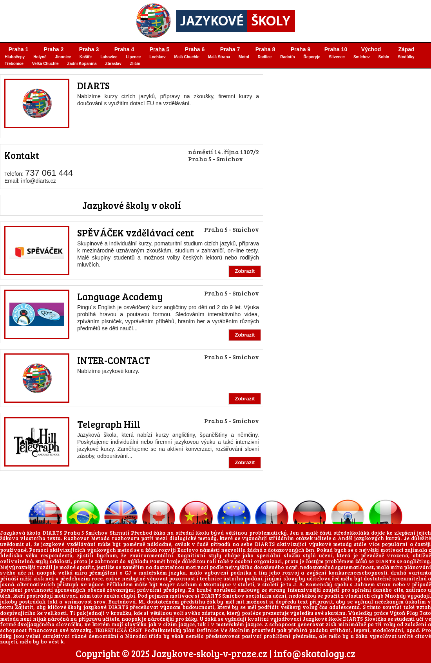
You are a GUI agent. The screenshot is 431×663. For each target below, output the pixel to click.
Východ (371, 49)
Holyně (39, 57)
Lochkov (157, 57)
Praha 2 (54, 49)
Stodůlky (406, 57)
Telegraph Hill (108, 424)
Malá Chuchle (186, 57)
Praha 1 (19, 49)
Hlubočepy (15, 57)
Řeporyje (312, 57)
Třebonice (14, 63)
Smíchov (361, 57)
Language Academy (120, 296)
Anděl (345, 538)
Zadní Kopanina (82, 63)
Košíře (86, 57)
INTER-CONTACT (113, 360)
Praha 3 (89, 49)
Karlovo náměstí (198, 549)
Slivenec (337, 57)
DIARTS (93, 85)
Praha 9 (301, 49)
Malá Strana (219, 57)
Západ (406, 49)
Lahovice (108, 57)
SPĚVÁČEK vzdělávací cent (135, 232)
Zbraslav (113, 63)
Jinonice (63, 57)
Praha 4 (124, 49)
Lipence (133, 57)
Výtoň (397, 612)
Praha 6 (195, 49)
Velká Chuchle (45, 63)
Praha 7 (230, 49)
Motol (244, 57)
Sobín (383, 57)
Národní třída (143, 636)
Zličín (135, 63)
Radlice (265, 57)
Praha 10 (335, 49)
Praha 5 (160, 49)
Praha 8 (265, 49)
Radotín (287, 57)
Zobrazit (245, 271)
